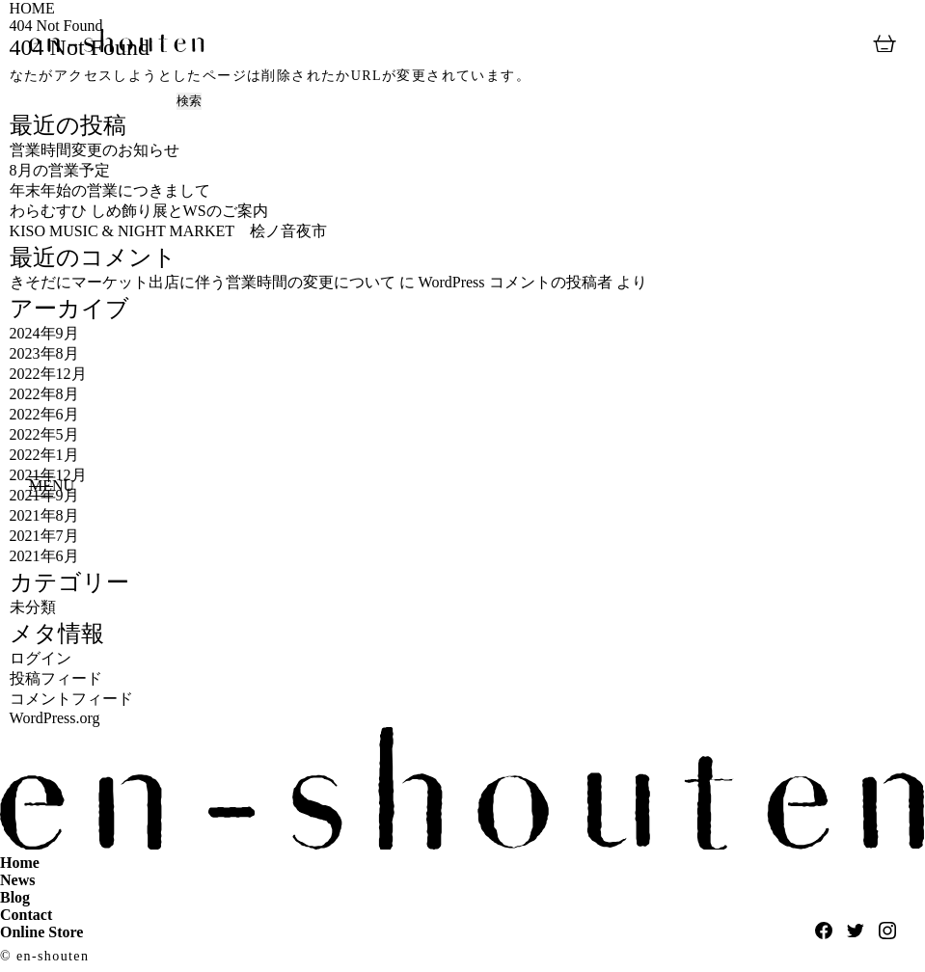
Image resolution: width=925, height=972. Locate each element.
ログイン (40, 658)
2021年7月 (44, 535)
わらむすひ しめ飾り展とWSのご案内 (139, 210)
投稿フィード (56, 678)
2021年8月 (44, 515)
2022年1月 (44, 454)
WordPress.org (55, 718)
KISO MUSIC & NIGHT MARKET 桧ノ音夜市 (168, 231)
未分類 (33, 607)
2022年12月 (48, 373)
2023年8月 (44, 353)
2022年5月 (44, 434)
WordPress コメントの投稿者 (515, 282)
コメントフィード (71, 698)
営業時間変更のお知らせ (94, 150)
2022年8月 (44, 394)
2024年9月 (44, 333)
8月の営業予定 (60, 170)
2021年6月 (44, 556)
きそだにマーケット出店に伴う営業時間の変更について (202, 282)
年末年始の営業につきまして (110, 190)
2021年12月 (48, 475)
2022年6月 (44, 414)
